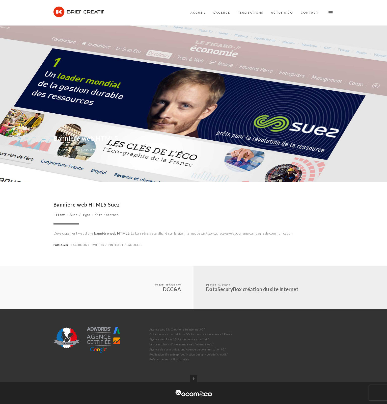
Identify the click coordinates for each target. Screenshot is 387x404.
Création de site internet (190, 339)
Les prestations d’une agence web (171, 344)
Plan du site (180, 359)
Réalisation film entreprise (166, 354)
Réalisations (250, 12)
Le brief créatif (216, 354)
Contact (310, 12)
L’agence (221, 12)
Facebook (79, 244)
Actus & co (282, 12)
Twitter (97, 244)
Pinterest (115, 244)
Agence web (204, 344)
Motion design (195, 354)
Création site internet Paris (167, 334)
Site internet (106, 215)
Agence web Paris (160, 339)
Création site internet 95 (187, 329)
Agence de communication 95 (205, 349)
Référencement (160, 359)
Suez (73, 215)
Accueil (198, 12)
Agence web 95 (159, 329)
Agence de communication (166, 349)
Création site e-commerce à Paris (209, 334)
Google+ (135, 244)
